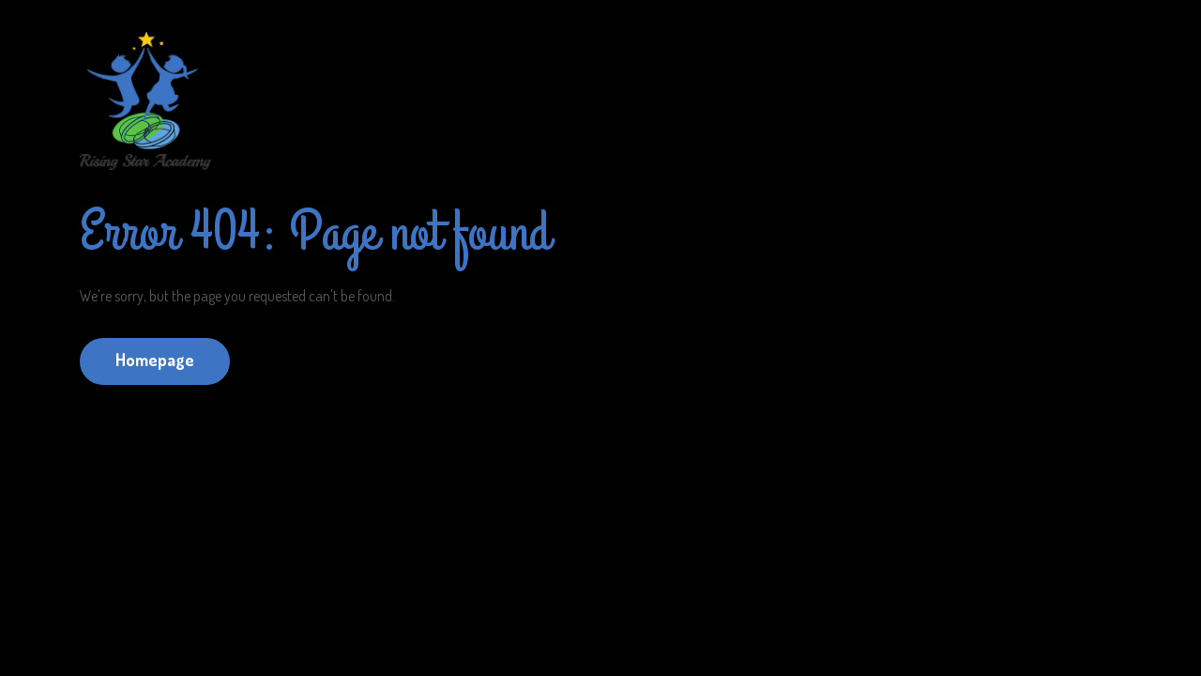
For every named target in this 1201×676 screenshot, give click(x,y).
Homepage (154, 359)
